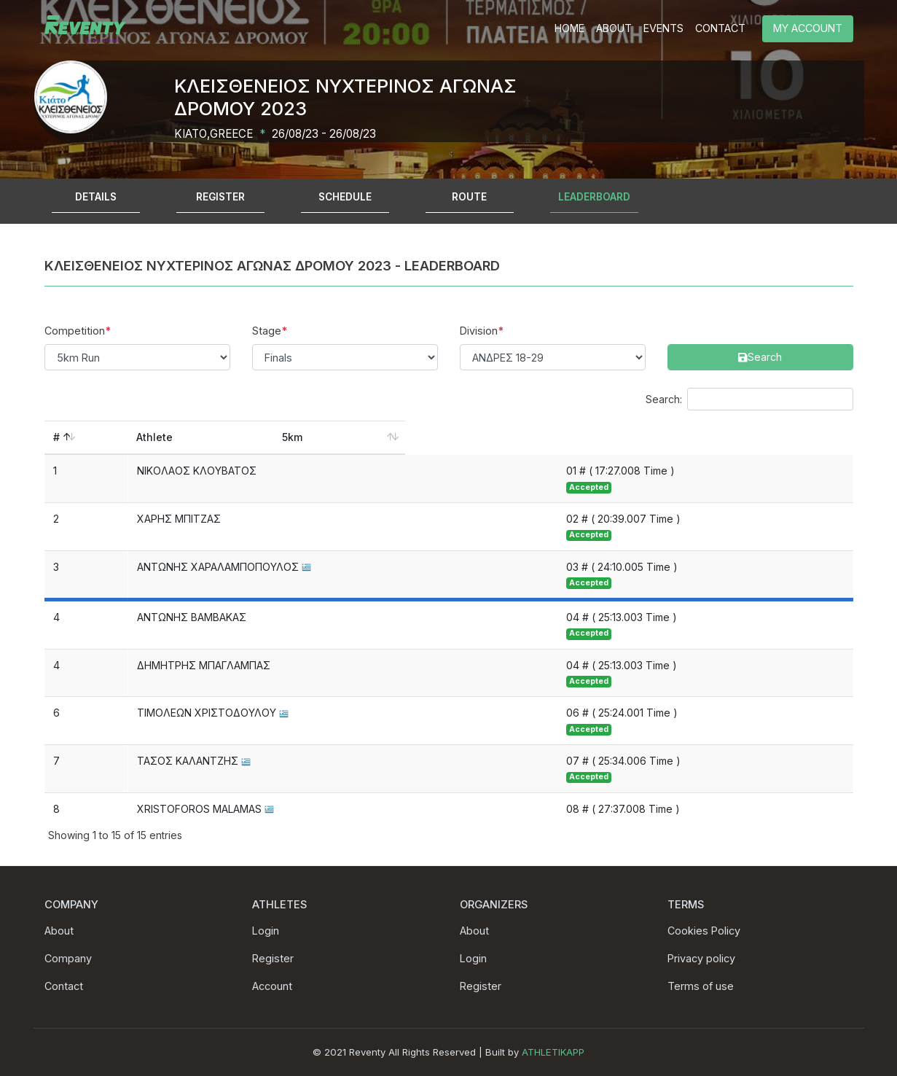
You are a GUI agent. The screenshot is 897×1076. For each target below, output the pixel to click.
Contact (63, 986)
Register (273, 958)
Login (265, 930)
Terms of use (700, 986)
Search (684, 330)
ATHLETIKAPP (553, 1052)
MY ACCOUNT (807, 28)
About (59, 930)
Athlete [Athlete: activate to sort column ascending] (155, 437)
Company (68, 958)
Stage (266, 330)
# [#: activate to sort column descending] (56, 437)
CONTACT (720, 28)
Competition (74, 330)
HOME (569, 28)
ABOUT (614, 28)
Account (272, 986)
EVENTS (663, 28)
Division (479, 330)
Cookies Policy (703, 930)
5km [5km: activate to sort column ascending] (579, 437)
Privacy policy (701, 958)
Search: (749, 399)
